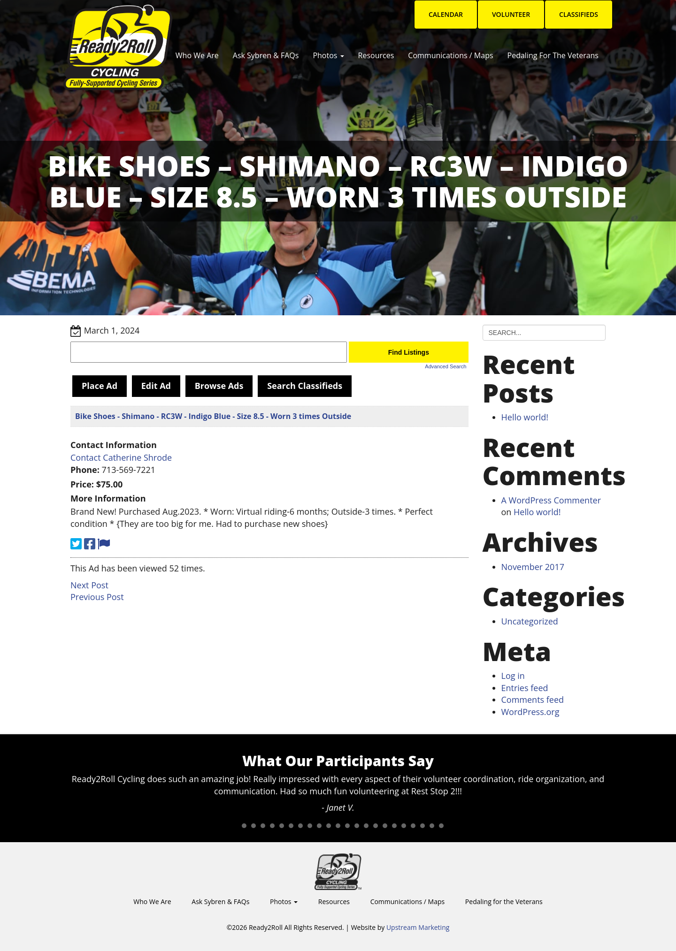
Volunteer (511, 14)
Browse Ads (219, 385)
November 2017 (532, 566)
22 (432, 825)
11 (328, 825)
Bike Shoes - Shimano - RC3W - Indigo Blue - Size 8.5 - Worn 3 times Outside (213, 416)
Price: (82, 484)
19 (403, 825)
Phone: (85, 469)
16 (375, 825)
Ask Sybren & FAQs (266, 55)
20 (413, 825)
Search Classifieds (304, 385)
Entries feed (524, 687)
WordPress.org (530, 711)
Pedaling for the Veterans (553, 55)
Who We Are (197, 55)
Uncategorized (529, 621)
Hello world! (524, 417)
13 (347, 825)
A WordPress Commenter (551, 500)
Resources (376, 55)
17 (385, 825)
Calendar (446, 14)
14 (356, 825)
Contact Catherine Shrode (121, 457)
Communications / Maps (450, 55)
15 (366, 825)
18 (394, 825)
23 (441, 825)
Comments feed (532, 699)
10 (319, 825)
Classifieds (578, 14)
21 (422, 825)
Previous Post (97, 596)
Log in (513, 675)
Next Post (89, 585)
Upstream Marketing (417, 927)
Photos (328, 55)
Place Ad (99, 385)
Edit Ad (156, 385)
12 (338, 825)
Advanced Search (445, 366)
